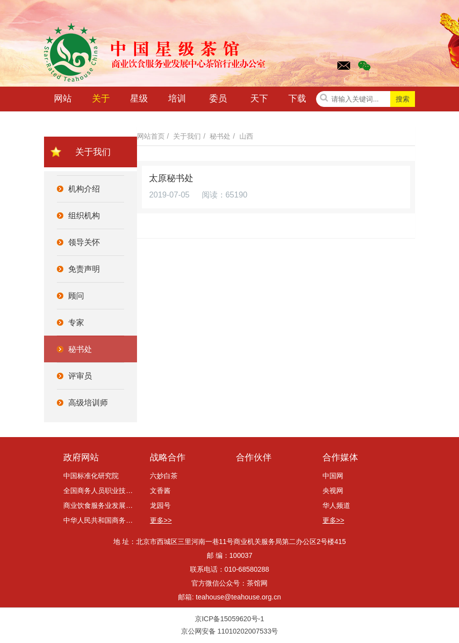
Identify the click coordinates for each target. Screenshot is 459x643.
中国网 (332, 476)
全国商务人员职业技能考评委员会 (100, 491)
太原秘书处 (171, 178)
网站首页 (63, 100)
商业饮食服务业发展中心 (100, 505)
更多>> (161, 520)
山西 (246, 136)
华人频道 (336, 505)
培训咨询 (177, 100)
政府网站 (81, 457)
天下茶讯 (259, 100)
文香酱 (160, 491)
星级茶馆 (139, 100)
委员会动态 (218, 100)
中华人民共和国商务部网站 (100, 520)
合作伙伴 (254, 457)
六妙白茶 (164, 476)
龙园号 (160, 505)
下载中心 (297, 100)
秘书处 (220, 136)
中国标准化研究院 (91, 476)
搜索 (403, 99)
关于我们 (101, 100)
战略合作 (167, 457)
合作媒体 (340, 457)
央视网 (332, 491)
